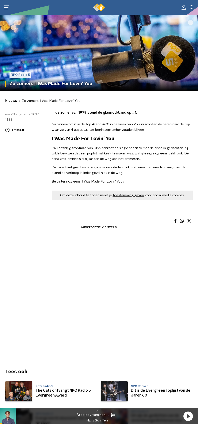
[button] (188, 416)
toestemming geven (128, 195)
